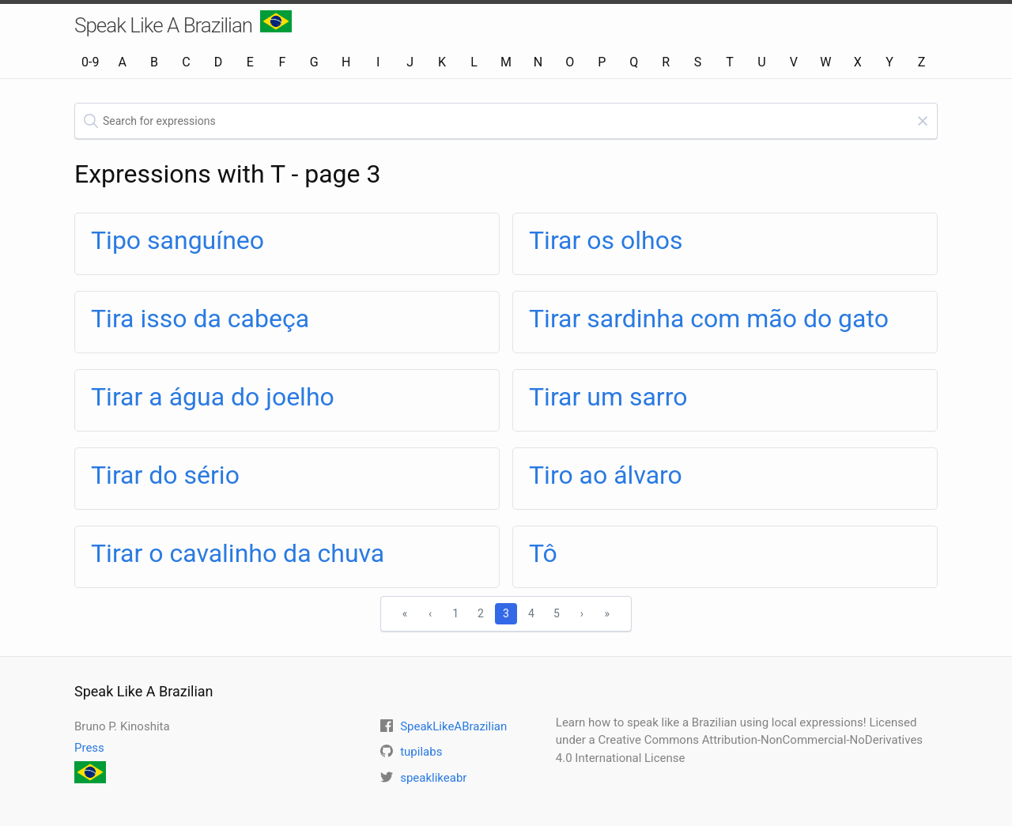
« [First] (405, 613)
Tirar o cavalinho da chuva (237, 553)
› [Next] (581, 613)
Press (89, 748)
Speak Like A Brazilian (183, 23)
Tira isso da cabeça (200, 319)
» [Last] (607, 613)
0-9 (90, 62)
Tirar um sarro (608, 397)
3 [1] (506, 613)
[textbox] (506, 121)
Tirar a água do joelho (212, 397)
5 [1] (556, 613)
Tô (543, 553)
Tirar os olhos (605, 240)
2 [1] (481, 613)
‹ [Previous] (430, 613)
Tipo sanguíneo (177, 240)
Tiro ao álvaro (605, 475)
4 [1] (531, 613)
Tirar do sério (165, 475)
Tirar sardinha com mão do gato (709, 319)
